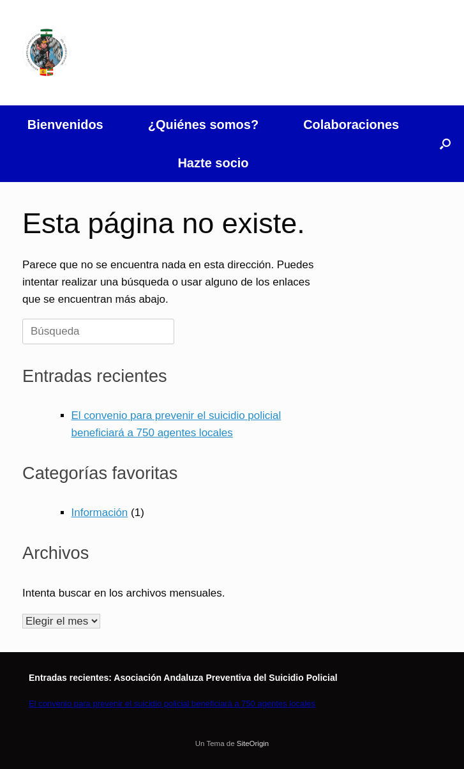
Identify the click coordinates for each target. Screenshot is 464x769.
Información (99, 512)
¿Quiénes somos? (203, 125)
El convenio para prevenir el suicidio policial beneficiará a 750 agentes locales (172, 703)
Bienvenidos (65, 125)
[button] (445, 143)
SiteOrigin (253, 743)
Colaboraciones (351, 125)
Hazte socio (212, 163)
